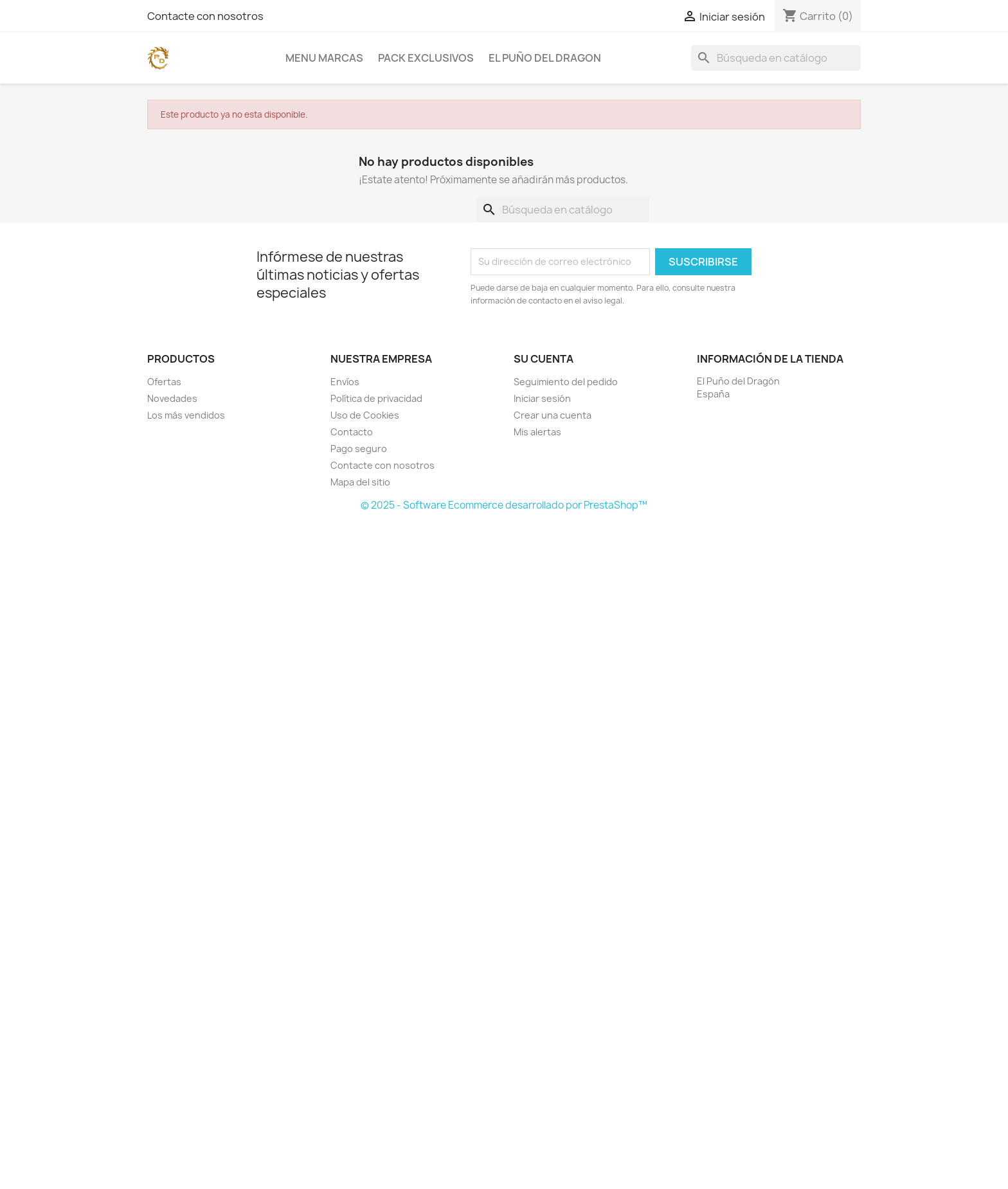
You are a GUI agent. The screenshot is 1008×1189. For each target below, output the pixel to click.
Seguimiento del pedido (566, 382)
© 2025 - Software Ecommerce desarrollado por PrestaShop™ (504, 505)
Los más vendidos (186, 415)
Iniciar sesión (542, 398)
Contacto (351, 432)
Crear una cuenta (552, 415)
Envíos (344, 382)
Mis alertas (537, 432)
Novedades (172, 398)
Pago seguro (358, 448)
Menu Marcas (324, 58)
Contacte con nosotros (205, 16)
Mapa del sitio (360, 482)
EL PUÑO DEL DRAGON (545, 58)
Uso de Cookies (364, 415)
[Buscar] (776, 58)
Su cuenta (543, 359)
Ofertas (164, 382)
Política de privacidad (376, 398)
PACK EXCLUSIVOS (426, 58)
